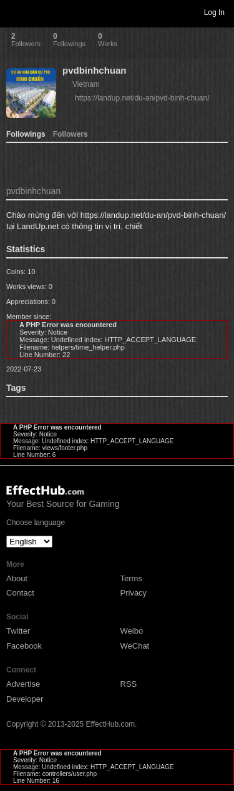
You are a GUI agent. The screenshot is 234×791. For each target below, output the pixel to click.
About (16, 578)
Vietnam (86, 84)
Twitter (18, 631)
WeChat (135, 646)
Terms (131, 578)
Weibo (132, 631)
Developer (24, 699)
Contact (20, 592)
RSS (128, 684)
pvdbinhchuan (94, 70)
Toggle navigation (15, 12)
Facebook (24, 646)
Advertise (23, 684)
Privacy (133, 592)
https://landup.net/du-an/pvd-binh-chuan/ (142, 98)
